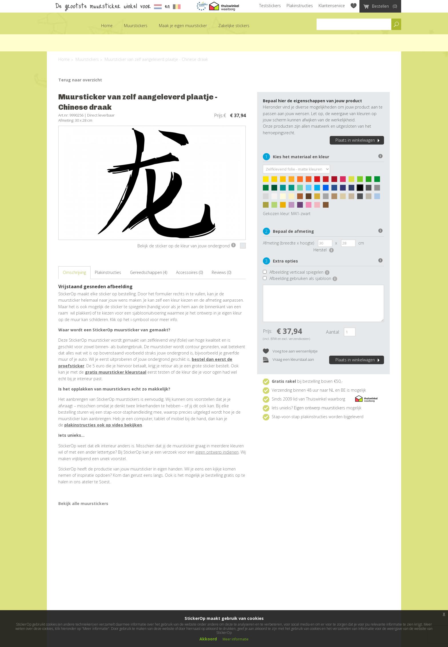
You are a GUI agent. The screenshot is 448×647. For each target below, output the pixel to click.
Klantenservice (332, 5)
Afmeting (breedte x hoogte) (288, 243)
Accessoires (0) (189, 272)
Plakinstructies (300, 5)
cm (361, 243)
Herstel (323, 250)
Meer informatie (236, 639)
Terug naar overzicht (80, 80)
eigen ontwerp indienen (217, 452)
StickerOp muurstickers (62, 30)
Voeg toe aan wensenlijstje (290, 351)
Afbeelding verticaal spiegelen (299, 272)
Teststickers (270, 5)
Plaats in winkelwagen (358, 140)
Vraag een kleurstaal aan (288, 360)
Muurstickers (135, 25)
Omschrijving (74, 272)
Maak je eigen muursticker (183, 25)
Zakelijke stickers (233, 25)
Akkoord (208, 639)
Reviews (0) (221, 272)
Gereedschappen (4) (148, 272)
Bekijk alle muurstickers (83, 503)
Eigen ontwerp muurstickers (319, 407)
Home (107, 25)
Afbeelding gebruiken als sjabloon (303, 278)
